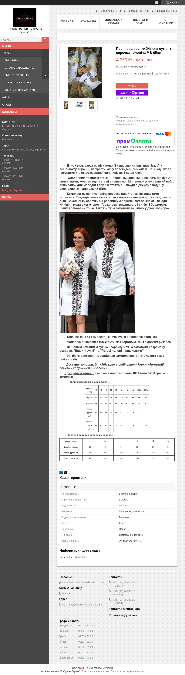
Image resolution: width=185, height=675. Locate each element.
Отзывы (7, 104)
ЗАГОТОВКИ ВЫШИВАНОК (20, 67)
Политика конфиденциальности (127, 671)
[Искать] (45, 39)
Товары (7, 53)
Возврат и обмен (140, 21)
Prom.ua (108, 668)
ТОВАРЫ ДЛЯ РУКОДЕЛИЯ (20, 90)
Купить (132, 85)
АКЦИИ (6, 97)
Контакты (88, 21)
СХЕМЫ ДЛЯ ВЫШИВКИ (18, 82)
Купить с (132, 93)
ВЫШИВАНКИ (12, 60)
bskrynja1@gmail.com (14, 190)
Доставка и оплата (113, 21)
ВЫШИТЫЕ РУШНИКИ (17, 75)
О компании (165, 21)
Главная (66, 21)
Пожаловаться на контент (95, 671)
